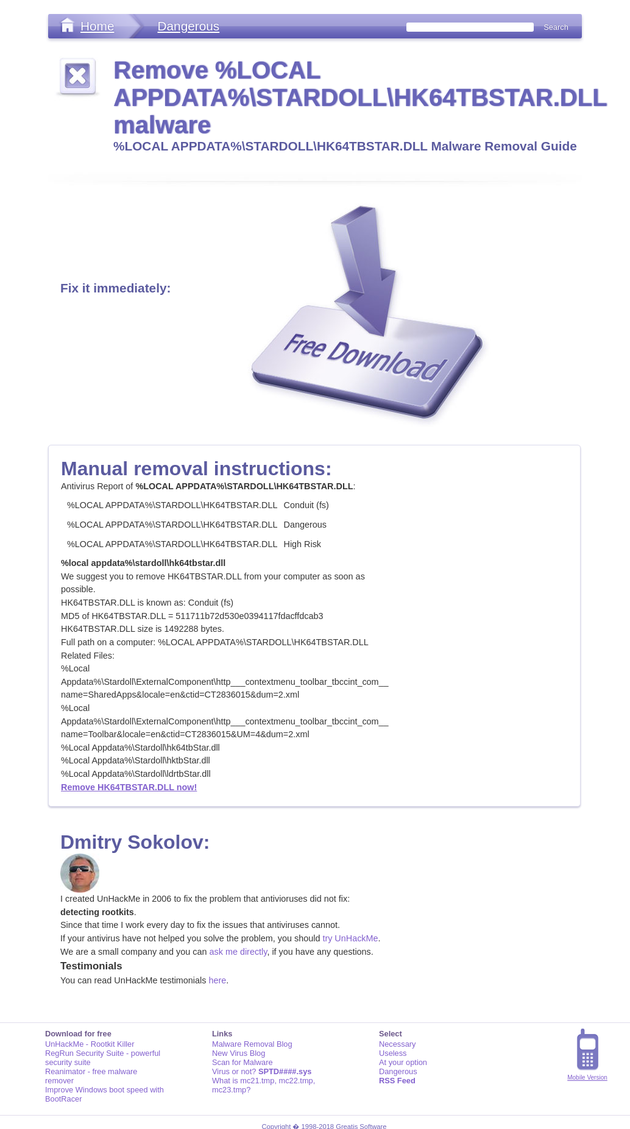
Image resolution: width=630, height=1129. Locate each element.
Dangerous (188, 26)
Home (97, 26)
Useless (393, 1053)
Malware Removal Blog (252, 1044)
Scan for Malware (242, 1062)
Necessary (397, 1044)
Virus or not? (261, 1071)
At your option (403, 1062)
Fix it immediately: (115, 288)
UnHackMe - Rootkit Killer (90, 1044)
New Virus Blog (238, 1053)
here (217, 980)
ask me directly (238, 952)
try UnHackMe (350, 938)
